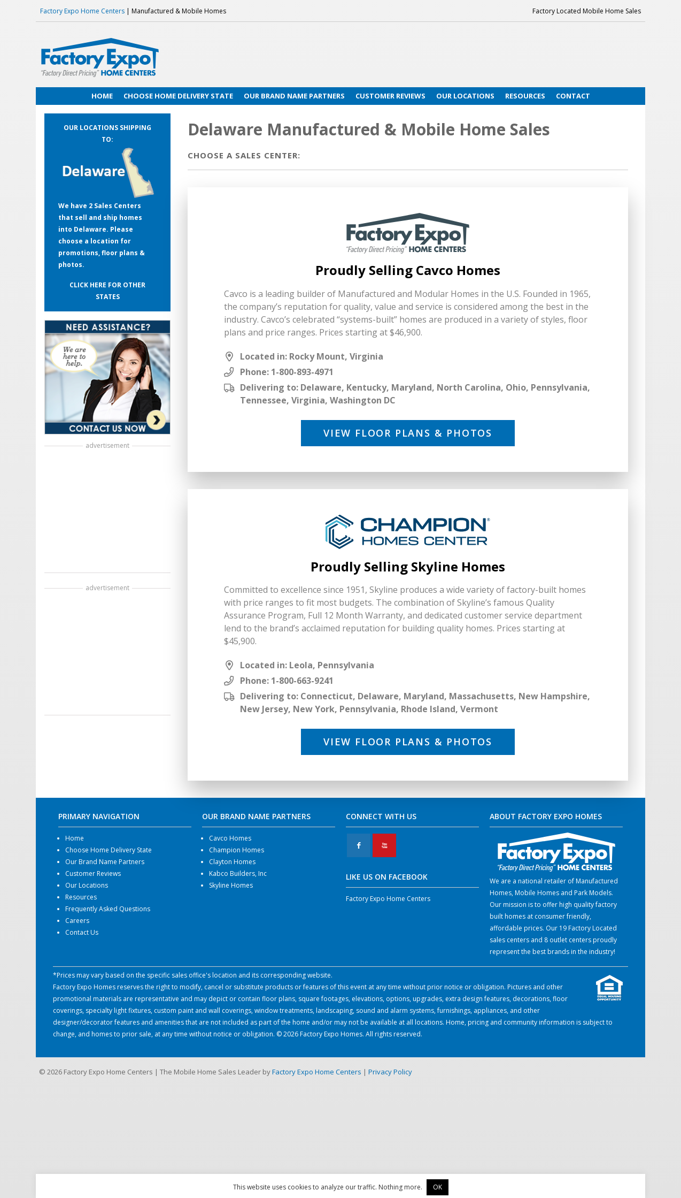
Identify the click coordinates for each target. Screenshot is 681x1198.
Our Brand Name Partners (104, 861)
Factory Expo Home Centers (82, 11)
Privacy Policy (390, 1072)
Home (74, 838)
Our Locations (86, 885)
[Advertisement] (107, 510)
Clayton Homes (232, 861)
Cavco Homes (230, 838)
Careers (77, 920)
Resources (81, 897)
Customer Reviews (93, 873)
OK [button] (437, 1187)
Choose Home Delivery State (108, 849)
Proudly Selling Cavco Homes (407, 270)
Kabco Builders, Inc (238, 873)
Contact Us (81, 932)
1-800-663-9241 (302, 680)
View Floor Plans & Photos (407, 432)
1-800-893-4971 (302, 372)
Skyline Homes (231, 885)
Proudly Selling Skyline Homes (408, 566)
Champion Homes (236, 849)
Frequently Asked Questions (107, 908)
